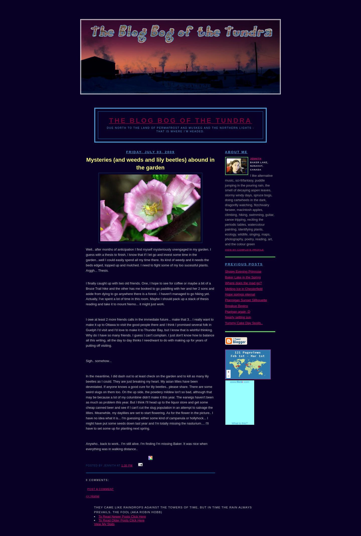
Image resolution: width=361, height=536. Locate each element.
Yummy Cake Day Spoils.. (244, 323)
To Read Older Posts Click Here (122, 520)
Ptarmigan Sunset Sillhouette (246, 300)
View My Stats (104, 524)
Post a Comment (100, 489)
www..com (239, 381)
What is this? (240, 423)
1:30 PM (127, 465)
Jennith (255, 158)
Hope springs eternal (240, 294)
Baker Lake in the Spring (243, 277)
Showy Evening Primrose (243, 271)
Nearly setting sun (238, 317)
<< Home (92, 496)
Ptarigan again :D (237, 312)
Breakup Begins (236, 306)
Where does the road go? (243, 283)
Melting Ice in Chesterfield (244, 289)
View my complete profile (244, 250)
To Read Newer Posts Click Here (122, 516)
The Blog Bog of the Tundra (180, 120)
